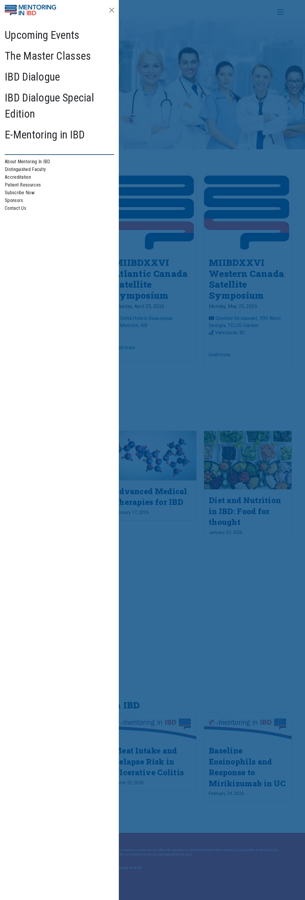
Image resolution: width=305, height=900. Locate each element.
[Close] (111, 10)
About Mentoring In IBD (27, 161)
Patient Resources (23, 185)
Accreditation (18, 177)
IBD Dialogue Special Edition (49, 106)
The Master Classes (48, 56)
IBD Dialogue (32, 77)
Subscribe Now (20, 192)
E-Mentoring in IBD (45, 135)
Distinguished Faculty (25, 169)
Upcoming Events (42, 35)
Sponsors (14, 200)
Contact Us (15, 208)
